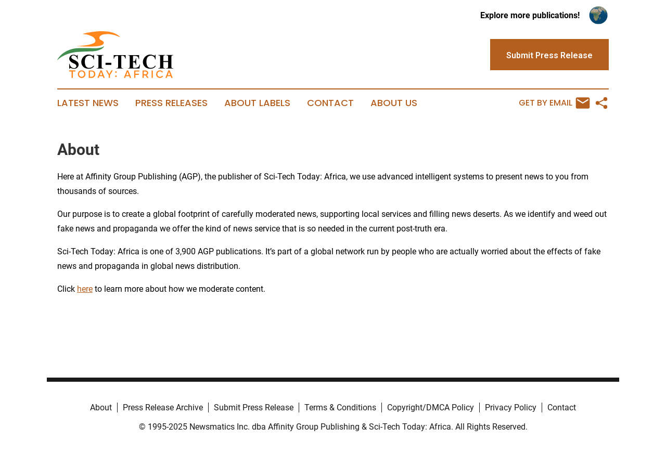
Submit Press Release (253, 407)
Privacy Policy (510, 407)
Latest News (88, 103)
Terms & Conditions (340, 407)
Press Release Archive (163, 407)
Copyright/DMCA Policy (430, 407)
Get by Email (554, 103)
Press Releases (171, 103)
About (101, 407)
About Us (393, 103)
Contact (330, 103)
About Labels (257, 103)
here (85, 289)
